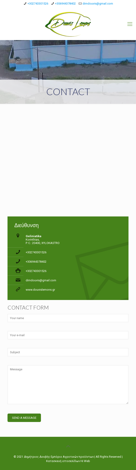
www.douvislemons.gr (40, 289)
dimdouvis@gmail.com (98, 3)
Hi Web (85, 461)
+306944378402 (65, 3)
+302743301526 (38, 3)
